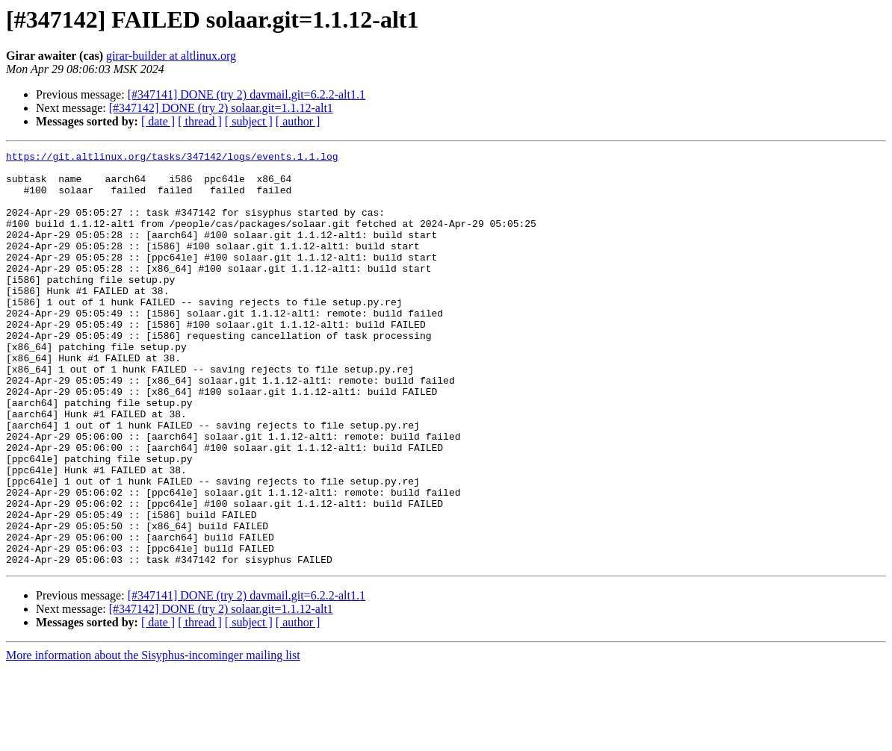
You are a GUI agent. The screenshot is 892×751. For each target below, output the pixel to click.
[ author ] (298, 121)
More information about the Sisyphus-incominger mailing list (153, 738)
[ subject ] (249, 121)
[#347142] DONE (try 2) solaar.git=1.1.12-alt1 (221, 108)
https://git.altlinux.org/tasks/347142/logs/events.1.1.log (172, 158)
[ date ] (158, 121)
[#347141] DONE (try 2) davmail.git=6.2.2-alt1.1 (246, 94)
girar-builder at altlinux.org (171, 55)
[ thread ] (200, 121)
